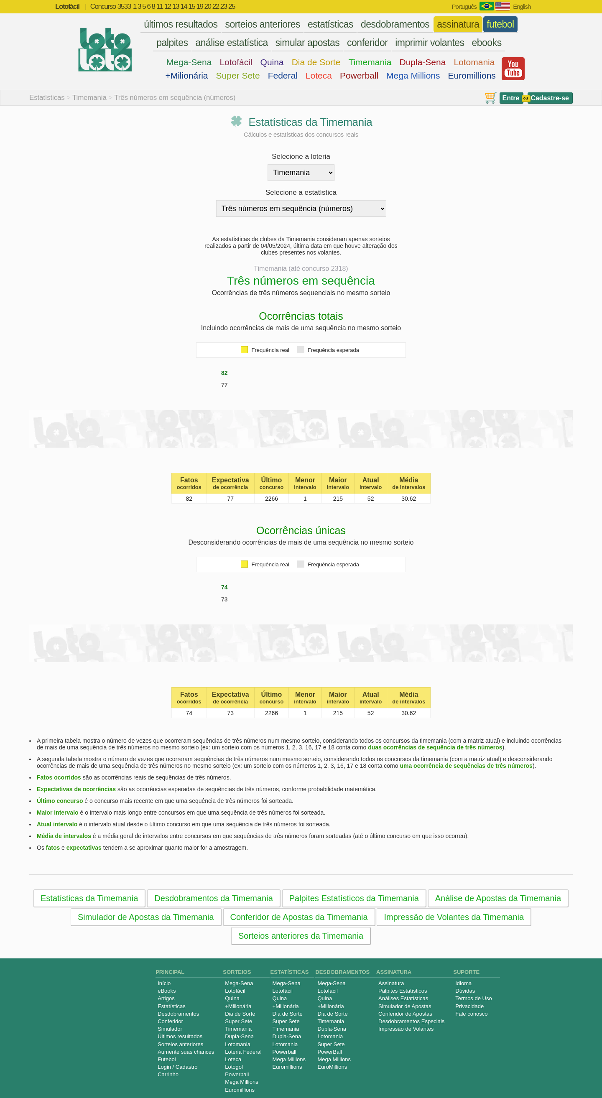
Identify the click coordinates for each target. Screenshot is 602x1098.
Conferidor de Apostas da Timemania (299, 917)
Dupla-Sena (422, 62)
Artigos (166, 998)
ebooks (486, 42)
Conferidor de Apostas (405, 1014)
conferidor (367, 42)
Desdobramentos (178, 1014)
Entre (511, 98)
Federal (283, 75)
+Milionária (186, 75)
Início (164, 983)
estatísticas (330, 24)
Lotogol (234, 1067)
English (522, 6)
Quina (272, 62)
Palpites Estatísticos (402, 991)
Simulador (170, 1029)
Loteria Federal (243, 1052)
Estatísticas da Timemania (89, 898)
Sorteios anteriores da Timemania (300, 935)
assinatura (458, 24)
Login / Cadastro (177, 1067)
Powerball (359, 75)
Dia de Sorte (316, 62)
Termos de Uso (473, 998)
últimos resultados (180, 24)
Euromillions (472, 75)
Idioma (463, 983)
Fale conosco (471, 1014)
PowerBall (329, 1052)
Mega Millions (413, 75)
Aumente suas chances (186, 1052)
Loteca (319, 75)
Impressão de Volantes (406, 1029)
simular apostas (307, 42)
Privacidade (469, 1006)
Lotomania (474, 62)
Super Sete (238, 75)
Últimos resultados (180, 1036)
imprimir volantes (429, 42)
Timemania (369, 62)
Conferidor (170, 1021)
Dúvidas (465, 991)
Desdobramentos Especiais (411, 1021)
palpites (172, 42)
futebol (500, 24)
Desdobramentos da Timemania (213, 898)
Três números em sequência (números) (174, 98)
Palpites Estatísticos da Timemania (354, 898)
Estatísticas (47, 98)
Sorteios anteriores (180, 1044)
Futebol (167, 1059)
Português (464, 6)
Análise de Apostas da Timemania (498, 898)
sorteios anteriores (262, 24)
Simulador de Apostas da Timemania (146, 917)
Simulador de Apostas (404, 1006)
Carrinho (168, 1074)
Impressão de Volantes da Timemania (454, 917)
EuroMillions (332, 1067)
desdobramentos (395, 24)
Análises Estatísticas (403, 998)
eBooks (167, 991)
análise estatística (231, 42)
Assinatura (391, 983)
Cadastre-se (550, 98)
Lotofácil (235, 62)
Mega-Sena (189, 62)
